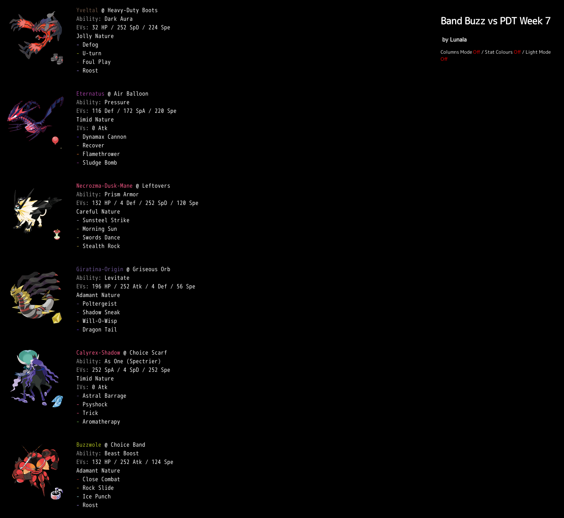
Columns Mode (456, 52)
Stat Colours (499, 52)
